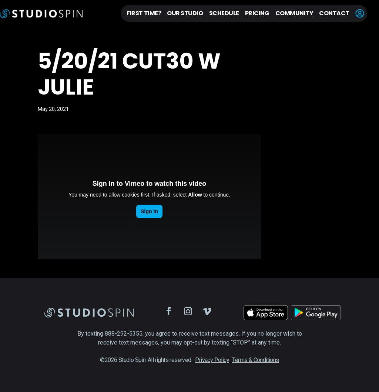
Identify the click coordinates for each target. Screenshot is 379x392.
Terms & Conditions (255, 359)
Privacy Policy (212, 359)
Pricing (257, 13)
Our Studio (185, 13)
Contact (334, 13)
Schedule (224, 13)
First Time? (144, 13)
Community (294, 13)
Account (359, 13)
